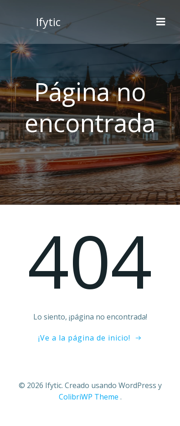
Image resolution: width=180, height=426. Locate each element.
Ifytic (48, 21)
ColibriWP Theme (88, 397)
